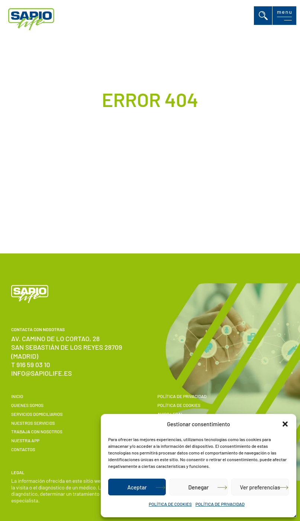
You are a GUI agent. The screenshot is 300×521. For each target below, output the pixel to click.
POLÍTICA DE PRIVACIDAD (220, 504)
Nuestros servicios (33, 422)
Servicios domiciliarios (37, 414)
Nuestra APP (25, 440)
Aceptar (136, 487)
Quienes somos (27, 405)
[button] (285, 424)
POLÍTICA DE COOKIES (170, 504)
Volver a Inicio (140, 193)
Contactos (23, 449)
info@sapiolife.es (41, 373)
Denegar (198, 487)
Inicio (17, 396)
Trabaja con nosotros (36, 431)
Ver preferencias (260, 487)
